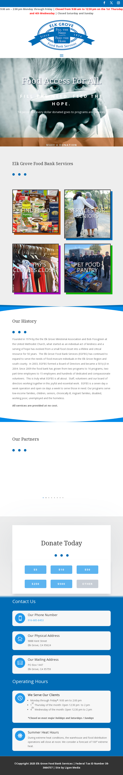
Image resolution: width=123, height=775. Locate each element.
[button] (57, 497)
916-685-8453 (36, 620)
